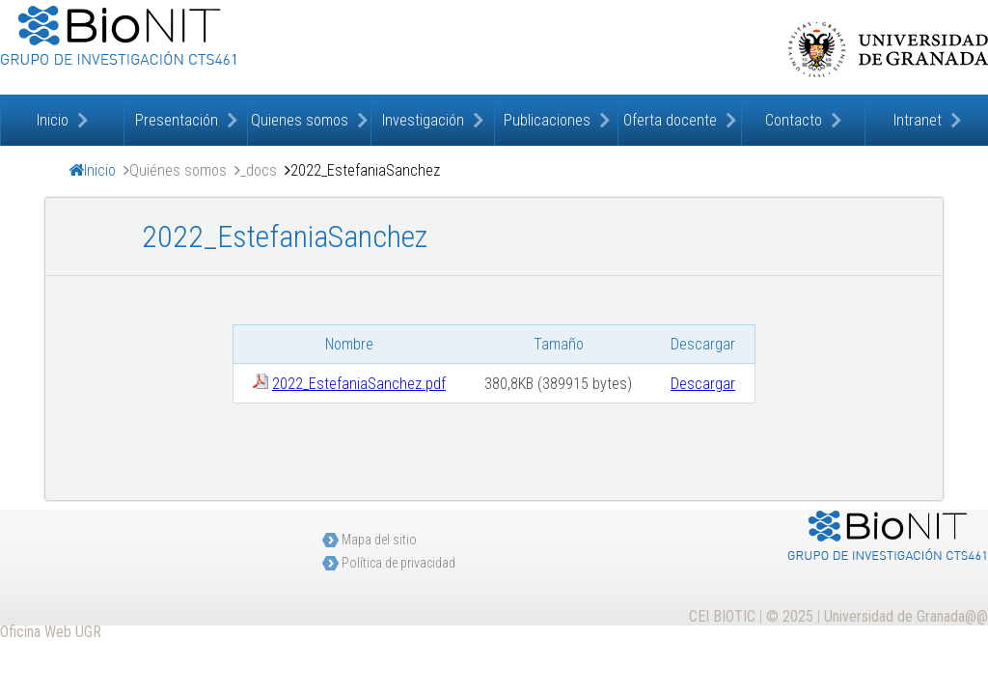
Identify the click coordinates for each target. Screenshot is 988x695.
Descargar (703, 384)
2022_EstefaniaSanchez (365, 170)
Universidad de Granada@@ (906, 616)
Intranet (917, 120)
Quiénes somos (178, 170)
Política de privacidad (398, 562)
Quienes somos (299, 120)
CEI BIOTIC (722, 616)
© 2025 (789, 616)
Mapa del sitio (379, 539)
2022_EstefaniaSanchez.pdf (359, 384)
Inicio (53, 120)
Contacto (793, 120)
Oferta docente (670, 120)
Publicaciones (547, 120)
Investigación (423, 120)
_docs (258, 170)
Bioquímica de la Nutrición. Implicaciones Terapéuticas (193, 47)
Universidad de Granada (887, 49)
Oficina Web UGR (50, 632)
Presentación (176, 120)
